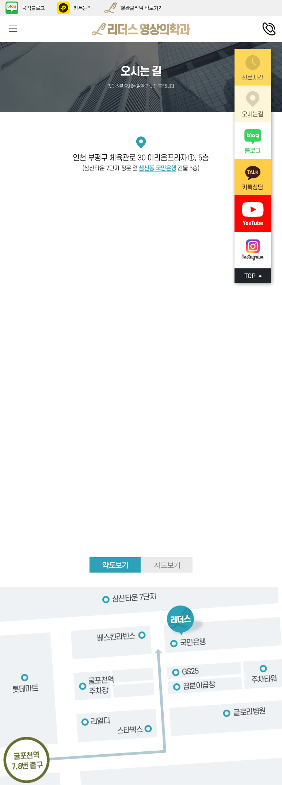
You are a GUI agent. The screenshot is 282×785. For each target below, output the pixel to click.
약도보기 (115, 565)
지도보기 (167, 565)
